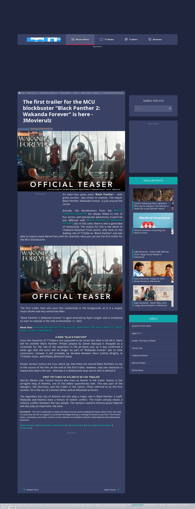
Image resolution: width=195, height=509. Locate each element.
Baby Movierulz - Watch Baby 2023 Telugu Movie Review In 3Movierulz (150, 304)
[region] (97, 17)
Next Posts (112, 489)
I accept (12, 508)
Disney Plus (137, 348)
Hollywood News (140, 355)
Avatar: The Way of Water (144, 340)
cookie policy (137, 504)
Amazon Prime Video (141, 325)
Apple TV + (137, 333)
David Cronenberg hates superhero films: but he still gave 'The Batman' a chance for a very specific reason (151, 206)
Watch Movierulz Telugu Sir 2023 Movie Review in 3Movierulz (149, 280)
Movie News (137, 370)
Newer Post (30, 489)
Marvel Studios (139, 362)
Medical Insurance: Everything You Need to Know (150, 231)
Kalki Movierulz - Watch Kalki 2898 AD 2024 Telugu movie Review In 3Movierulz (151, 254)
